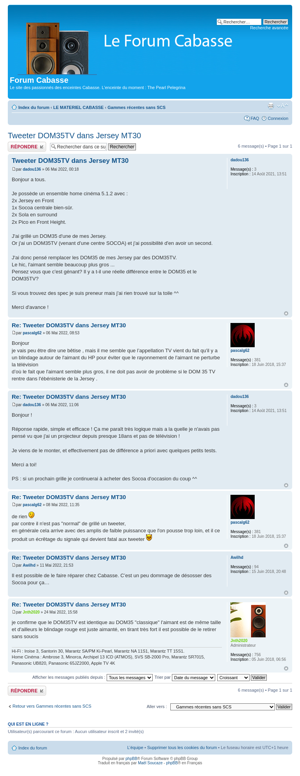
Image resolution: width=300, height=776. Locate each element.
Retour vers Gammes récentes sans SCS (51, 706)
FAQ (254, 118)
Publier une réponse (27, 147)
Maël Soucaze (150, 763)
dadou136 (32, 169)
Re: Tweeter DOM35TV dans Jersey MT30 (69, 325)
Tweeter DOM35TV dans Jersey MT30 (74, 135)
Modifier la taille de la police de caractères (282, 105)
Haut (286, 313)
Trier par (185, 677)
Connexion (278, 118)
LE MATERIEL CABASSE (78, 107)
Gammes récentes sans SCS (136, 107)
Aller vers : (156, 706)
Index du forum (33, 107)
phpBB (131, 758)
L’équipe (135, 747)
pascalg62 (32, 333)
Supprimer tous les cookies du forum (182, 747)
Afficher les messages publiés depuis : (92, 677)
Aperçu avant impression (270, 105)
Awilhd (29, 565)
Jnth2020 (31, 612)
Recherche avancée (269, 27)
